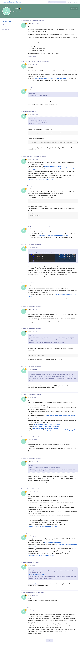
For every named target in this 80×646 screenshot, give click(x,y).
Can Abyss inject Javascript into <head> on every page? (35, 61)
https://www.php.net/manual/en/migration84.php (41, 179)
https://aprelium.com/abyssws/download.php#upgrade (60, 430)
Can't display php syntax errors (29, 87)
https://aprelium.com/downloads (52, 166)
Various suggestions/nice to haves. (30, 562)
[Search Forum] (57, 2)
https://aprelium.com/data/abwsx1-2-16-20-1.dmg (46, 426)
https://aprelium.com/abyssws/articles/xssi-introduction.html (51, 78)
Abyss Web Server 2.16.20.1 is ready (30, 283)
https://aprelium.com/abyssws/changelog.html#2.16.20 (42, 526)
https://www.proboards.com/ (36, 574)
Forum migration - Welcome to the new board (33, 20)
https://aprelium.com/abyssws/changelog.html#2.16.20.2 (54, 235)
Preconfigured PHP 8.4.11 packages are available (34, 533)
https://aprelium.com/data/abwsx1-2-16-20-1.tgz (45, 428)
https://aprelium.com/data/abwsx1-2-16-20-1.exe (47, 424)
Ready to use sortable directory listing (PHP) (33, 592)
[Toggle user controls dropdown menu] (74, 8)
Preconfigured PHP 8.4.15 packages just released (34, 156)
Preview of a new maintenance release (31, 244)
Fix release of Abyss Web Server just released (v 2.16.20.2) (36, 226)
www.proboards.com (33, 584)
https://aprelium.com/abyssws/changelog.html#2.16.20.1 (61, 415)
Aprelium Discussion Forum (12, 2)
